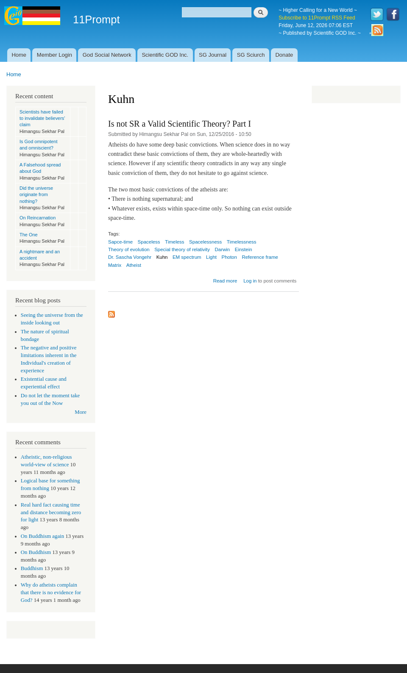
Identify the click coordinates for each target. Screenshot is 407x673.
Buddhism (32, 568)
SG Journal (212, 55)
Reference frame (260, 257)
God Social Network (107, 55)
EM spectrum (187, 257)
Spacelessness (205, 241)
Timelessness (241, 241)
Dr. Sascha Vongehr (129, 257)
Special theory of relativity (182, 249)
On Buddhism (36, 552)
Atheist (133, 265)
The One (29, 234)
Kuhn (162, 257)
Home (18, 55)
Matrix (114, 265)
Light (211, 257)
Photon (229, 257)
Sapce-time (120, 241)
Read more (225, 280)
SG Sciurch (251, 55)
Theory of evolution (129, 249)
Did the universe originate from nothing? (36, 195)
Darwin (222, 249)
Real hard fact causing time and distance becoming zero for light (51, 512)
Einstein (243, 249)
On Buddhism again (42, 536)
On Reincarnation (38, 217)
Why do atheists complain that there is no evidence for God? (51, 592)
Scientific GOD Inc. (165, 55)
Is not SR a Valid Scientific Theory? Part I (179, 123)
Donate (284, 55)
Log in (249, 280)
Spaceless (149, 241)
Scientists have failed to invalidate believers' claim (42, 118)
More (80, 412)
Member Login (54, 55)
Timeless (174, 241)
